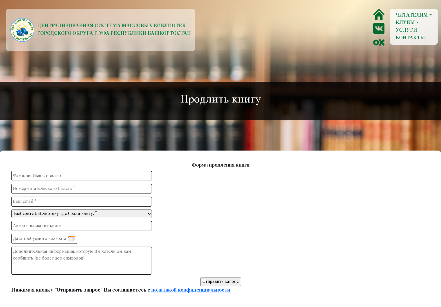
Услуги (406, 30)
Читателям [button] (412, 15)
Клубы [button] (405, 23)
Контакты (410, 38)
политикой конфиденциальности (190, 290)
